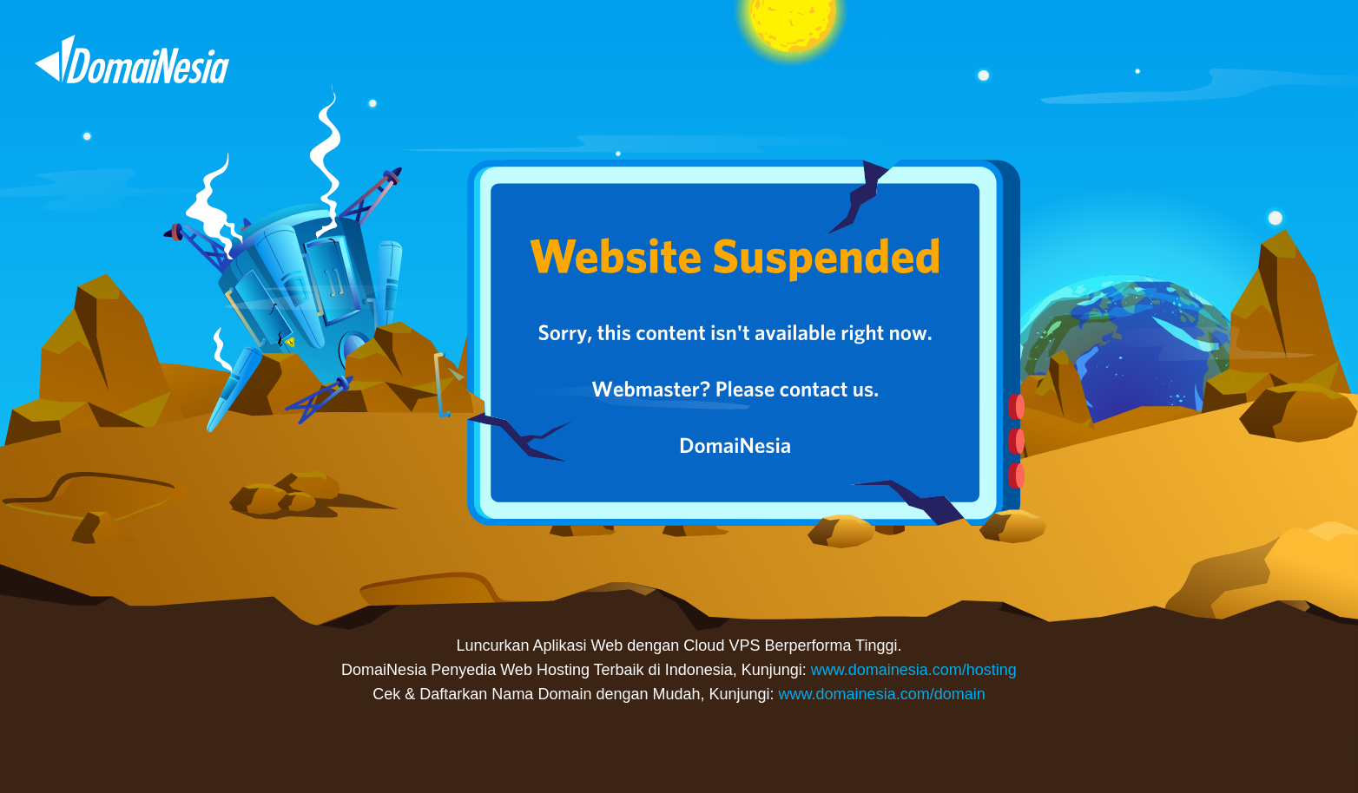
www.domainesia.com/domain (882, 694)
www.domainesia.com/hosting (914, 669)
